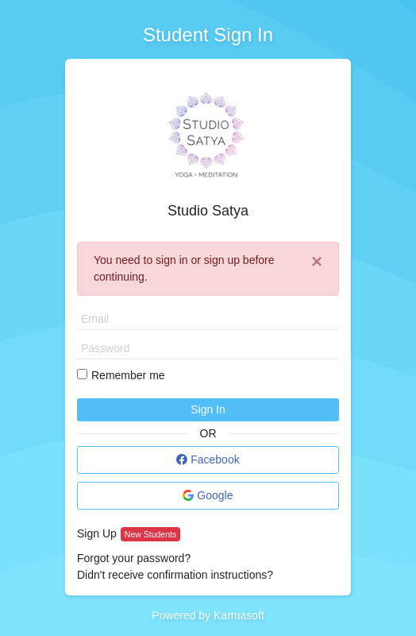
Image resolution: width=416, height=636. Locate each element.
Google (208, 495)
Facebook (207, 459)
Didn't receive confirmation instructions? (175, 574)
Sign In (208, 409)
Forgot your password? (134, 558)
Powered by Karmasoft (208, 615)
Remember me (128, 375)
